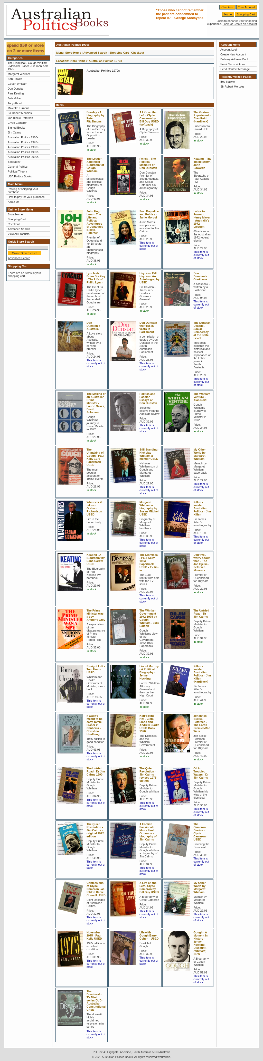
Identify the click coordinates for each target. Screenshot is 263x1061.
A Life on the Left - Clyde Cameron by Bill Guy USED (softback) (149, 118)
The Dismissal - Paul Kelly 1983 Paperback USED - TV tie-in (148, 562)
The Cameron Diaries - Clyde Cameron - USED (200, 832)
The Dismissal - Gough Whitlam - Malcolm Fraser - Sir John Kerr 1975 (28, 66)
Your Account (246, 7)
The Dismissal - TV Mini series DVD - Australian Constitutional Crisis (96, 1000)
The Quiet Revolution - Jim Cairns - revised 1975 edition (147, 774)
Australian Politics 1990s (23, 152)
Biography (14, 161)
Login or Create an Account (240, 23)
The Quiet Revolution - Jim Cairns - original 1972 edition (95, 830)
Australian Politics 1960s (23, 137)
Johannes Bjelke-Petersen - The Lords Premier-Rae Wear (201, 723)
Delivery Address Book (234, 59)
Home (228, 14)
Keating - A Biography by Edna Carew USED (96, 559)
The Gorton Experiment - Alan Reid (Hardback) (202, 117)
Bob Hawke (15, 78)
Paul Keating (16, 93)
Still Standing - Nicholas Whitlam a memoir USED (149, 454)
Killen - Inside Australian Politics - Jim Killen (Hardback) (202, 674)
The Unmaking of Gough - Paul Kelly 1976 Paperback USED (95, 457)
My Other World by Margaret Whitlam (199, 454)
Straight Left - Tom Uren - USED (96, 669)
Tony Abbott (15, 103)
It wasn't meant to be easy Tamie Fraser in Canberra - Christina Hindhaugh (94, 725)
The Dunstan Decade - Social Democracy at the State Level (202, 330)
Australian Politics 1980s (23, 147)
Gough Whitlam (17, 83)
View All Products (19, 233)
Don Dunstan (16, 88)
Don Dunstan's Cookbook (200, 276)
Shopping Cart (246, 14)
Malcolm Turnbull (18, 108)
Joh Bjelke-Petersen (20, 117)
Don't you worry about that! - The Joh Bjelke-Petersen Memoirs (201, 562)
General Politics (17, 166)
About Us (13, 201)
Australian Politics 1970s (23, 142)
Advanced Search (19, 229)
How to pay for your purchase (26, 196)
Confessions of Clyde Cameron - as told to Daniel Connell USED (96, 889)
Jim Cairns (14, 132)
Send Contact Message (235, 69)
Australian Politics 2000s (23, 156)
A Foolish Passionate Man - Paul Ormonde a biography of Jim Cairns (148, 832)
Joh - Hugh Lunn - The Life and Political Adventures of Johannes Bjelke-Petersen (95, 222)
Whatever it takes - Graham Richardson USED (94, 508)
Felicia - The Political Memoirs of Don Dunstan (148, 163)
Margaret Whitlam (19, 73)
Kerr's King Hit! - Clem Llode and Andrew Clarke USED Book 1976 (149, 723)
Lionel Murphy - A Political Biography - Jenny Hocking (149, 672)
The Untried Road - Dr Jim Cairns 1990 (96, 771)
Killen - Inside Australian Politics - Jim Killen (202, 508)
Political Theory (17, 171)
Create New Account (233, 54)
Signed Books (16, 127)
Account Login (229, 49)
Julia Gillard (15, 98)
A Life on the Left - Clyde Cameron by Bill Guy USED (149, 887)
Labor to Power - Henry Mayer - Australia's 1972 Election (201, 219)
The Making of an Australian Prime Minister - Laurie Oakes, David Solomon (96, 403)
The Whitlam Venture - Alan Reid (201, 397)
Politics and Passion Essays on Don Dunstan (148, 398)
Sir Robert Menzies (20, 112)
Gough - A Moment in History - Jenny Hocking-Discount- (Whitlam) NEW (200, 943)
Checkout (227, 7)
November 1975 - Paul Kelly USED (94, 935)
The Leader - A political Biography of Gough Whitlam (95, 165)
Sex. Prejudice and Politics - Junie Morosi (149, 214)
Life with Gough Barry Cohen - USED (149, 935)
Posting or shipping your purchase (23, 190)
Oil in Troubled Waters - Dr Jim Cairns (200, 773)
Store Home (15, 214)
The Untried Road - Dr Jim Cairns (201, 613)
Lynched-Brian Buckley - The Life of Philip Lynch (96, 278)
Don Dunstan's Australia (93, 325)
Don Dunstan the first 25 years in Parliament (148, 327)
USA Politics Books (20, 176)
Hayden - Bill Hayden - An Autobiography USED (149, 278)
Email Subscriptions (232, 64)
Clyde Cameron (17, 122)
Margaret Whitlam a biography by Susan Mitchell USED (149, 508)
